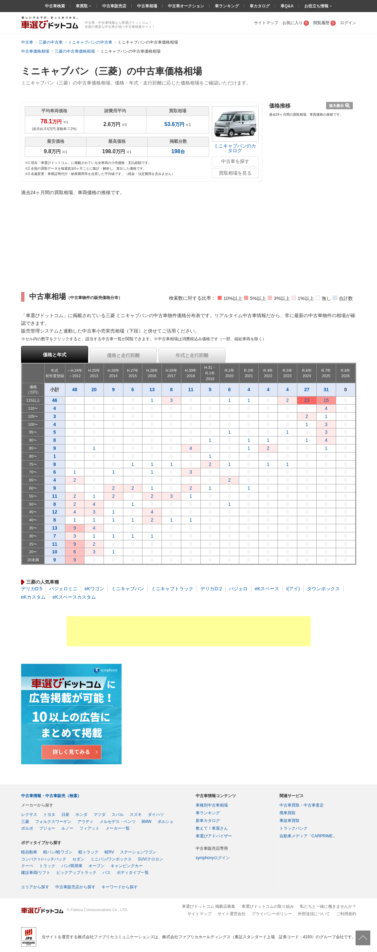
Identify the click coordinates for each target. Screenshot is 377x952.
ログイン (348, 22)
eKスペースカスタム (74, 597)
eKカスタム (33, 597)
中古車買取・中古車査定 (301, 805)
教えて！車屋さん (212, 828)
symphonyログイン (213, 857)
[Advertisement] (189, 631)
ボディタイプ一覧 (133, 872)
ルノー (67, 828)
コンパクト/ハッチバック (43, 859)
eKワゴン (94, 588)
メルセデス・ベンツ (118, 821)
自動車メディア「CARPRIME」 (308, 836)
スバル (118, 814)
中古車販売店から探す (75, 887)
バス (107, 872)
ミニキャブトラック (172, 588)
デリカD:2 (211, 588)
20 (94, 389)
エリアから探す (35, 887)
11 (190, 389)
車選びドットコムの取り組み (268, 906)
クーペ (27, 866)
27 (307, 389)
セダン (78, 859)
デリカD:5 (32, 588)
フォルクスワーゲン (53, 821)
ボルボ (27, 828)
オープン (96, 866)
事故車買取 (289, 820)
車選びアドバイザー (214, 836)
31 (326, 389)
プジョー (47, 828)
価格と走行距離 (123, 355)
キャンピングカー (127, 866)
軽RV (109, 852)
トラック (47, 866)
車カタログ (260, 6)
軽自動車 (29, 852)
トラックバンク (293, 828)
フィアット (89, 828)
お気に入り (295, 22)
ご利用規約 (346, 913)
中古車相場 (147, 6)
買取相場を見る (235, 173)
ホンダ (81, 814)
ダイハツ (156, 814)
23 (307, 400)
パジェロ (238, 588)
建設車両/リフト (35, 872)
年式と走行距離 (192, 355)
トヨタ (49, 814)
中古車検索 (55, 6)
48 (74, 389)
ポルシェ (166, 821)
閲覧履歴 (324, 22)
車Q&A (287, 6)
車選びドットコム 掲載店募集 (208, 906)
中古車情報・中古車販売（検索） (51, 795)
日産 (65, 814)
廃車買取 (287, 813)
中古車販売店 (114, 6)
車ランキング (227, 6)
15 (326, 400)
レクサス (29, 814)
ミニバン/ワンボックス (111, 859)
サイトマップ (266, 22)
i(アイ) (293, 588)
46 (54, 400)
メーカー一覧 (118, 828)
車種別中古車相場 (212, 805)
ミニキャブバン (127, 588)
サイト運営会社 (231, 913)
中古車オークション (186, 6)
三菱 (25, 821)
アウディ (85, 821)
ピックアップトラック (76, 872)
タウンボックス (323, 588)
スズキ (136, 814)
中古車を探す (235, 161)
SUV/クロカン (150, 859)
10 (54, 551)
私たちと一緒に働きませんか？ (328, 906)
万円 (174, 124)
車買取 (82, 6)
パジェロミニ (63, 588)
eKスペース (267, 588)
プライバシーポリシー (272, 913)
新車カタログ (208, 820)
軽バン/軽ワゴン (57, 852)
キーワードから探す (120, 887)
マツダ (99, 814)
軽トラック (88, 852)
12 (54, 512)
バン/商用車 (71, 866)
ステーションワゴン (138, 852)
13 (152, 389)
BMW (146, 821)
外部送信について (314, 913)
